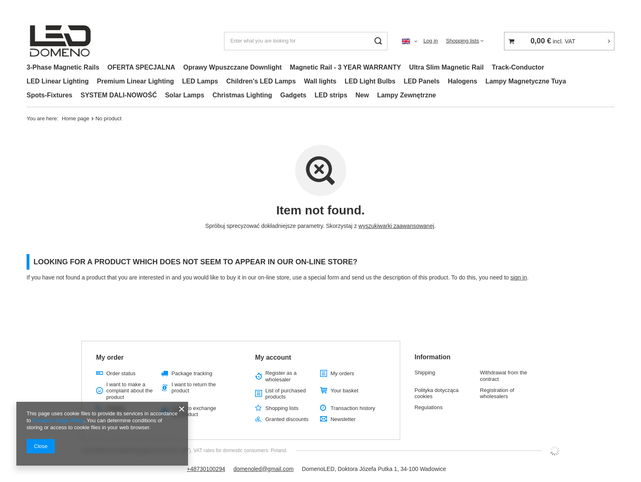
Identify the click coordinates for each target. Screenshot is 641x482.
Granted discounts (287, 419)
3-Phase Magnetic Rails (63, 67)
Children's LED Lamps (261, 81)
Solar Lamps (184, 95)
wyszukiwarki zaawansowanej (396, 226)
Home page (75, 118)
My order (110, 357)
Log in (431, 41)
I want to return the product (193, 387)
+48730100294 (206, 469)
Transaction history (352, 408)
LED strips (331, 95)
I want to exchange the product (193, 411)
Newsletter (342, 419)
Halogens (462, 81)
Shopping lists (462, 41)
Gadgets (293, 95)
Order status (121, 373)
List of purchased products (285, 393)
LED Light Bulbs (370, 81)
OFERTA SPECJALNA (141, 67)
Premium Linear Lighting (135, 81)
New (362, 95)
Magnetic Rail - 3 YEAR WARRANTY (345, 67)
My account (273, 357)
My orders (342, 373)
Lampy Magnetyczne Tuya (525, 81)
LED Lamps (200, 81)
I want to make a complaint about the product (129, 390)
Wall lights (320, 81)
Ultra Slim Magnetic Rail (446, 67)
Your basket (344, 390)
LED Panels (421, 81)
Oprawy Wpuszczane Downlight (232, 67)
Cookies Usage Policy (57, 420)
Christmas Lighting (242, 95)
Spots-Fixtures (49, 95)
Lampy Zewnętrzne (406, 95)
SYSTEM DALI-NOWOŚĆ (119, 95)
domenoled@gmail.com (263, 469)
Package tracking (191, 373)
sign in (518, 277)
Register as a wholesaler (281, 376)
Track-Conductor (518, 67)
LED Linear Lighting (58, 81)
